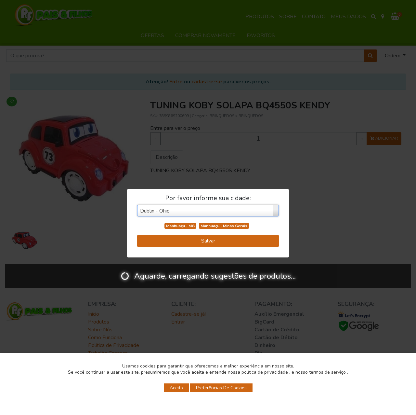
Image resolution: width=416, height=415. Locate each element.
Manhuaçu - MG (180, 225)
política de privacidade (265, 372)
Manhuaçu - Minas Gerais (224, 225)
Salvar (208, 240)
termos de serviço (328, 372)
